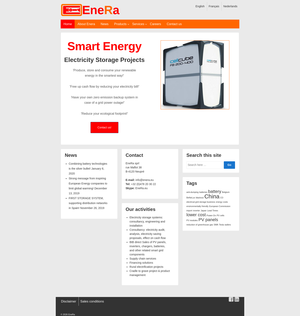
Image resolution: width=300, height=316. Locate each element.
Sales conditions (92, 301)
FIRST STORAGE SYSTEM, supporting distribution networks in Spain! (88, 203)
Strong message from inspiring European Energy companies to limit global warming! (88, 183)
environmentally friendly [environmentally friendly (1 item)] (198, 206)
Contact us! (105, 127)
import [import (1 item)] (189, 210)
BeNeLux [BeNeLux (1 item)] (191, 197)
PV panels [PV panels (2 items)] (208, 220)
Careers (155, 24)
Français (214, 6)
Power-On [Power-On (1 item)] (211, 215)
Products (120, 24)
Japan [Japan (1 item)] (204, 210)
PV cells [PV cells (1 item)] (220, 215)
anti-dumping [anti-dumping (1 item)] (193, 192)
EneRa (71, 314)
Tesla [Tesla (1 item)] (221, 224)
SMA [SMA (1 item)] (216, 224)
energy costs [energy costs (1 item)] (222, 202)
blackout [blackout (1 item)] (200, 197)
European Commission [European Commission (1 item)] (219, 206)
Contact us (174, 24)
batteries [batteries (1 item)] (203, 192)
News (105, 24)
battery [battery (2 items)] (214, 191)
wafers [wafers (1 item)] (228, 224)
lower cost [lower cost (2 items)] (196, 215)
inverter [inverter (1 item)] (196, 210)
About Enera (86, 24)
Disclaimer (68, 301)
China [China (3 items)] (212, 196)
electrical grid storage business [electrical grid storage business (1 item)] (201, 202)
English (200, 6)
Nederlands (230, 6)
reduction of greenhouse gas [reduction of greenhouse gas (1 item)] (200, 224)
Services (138, 24)
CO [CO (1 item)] (221, 197)
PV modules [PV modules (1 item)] (192, 220)
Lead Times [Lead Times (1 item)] (212, 210)
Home (67, 24)
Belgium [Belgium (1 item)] (226, 192)
